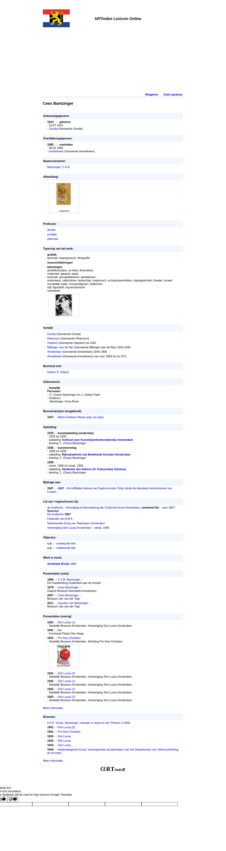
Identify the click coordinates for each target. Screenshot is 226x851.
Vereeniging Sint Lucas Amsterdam (69, 527)
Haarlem (52, 342)
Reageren (151, 94)
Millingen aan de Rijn (60, 347)
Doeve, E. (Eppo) (58, 372)
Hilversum (53, 338)
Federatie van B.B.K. (60, 518)
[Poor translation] (13, 799)
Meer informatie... (54, 707)
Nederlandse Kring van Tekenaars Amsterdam (76, 523)
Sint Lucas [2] (66, 727)
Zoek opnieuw (172, 94)
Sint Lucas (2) (66, 673)
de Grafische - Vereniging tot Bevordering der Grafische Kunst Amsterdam (93, 507)
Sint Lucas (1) (66, 622)
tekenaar (52, 238)
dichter (51, 229)
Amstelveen (56, 151)
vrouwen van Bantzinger (73, 603)
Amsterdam (54, 351)
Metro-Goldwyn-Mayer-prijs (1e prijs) (81, 417)
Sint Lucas (64, 736)
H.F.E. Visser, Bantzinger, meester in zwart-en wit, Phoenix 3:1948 (88, 722)
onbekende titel (66, 543)
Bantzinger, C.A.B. (58, 167)
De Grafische (55, 514)
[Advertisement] (113, 55)
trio (60, 630)
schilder (52, 234)
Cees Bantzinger (68, 587)
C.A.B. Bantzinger (69, 579)
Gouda (53, 128)
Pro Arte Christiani (69, 637)
